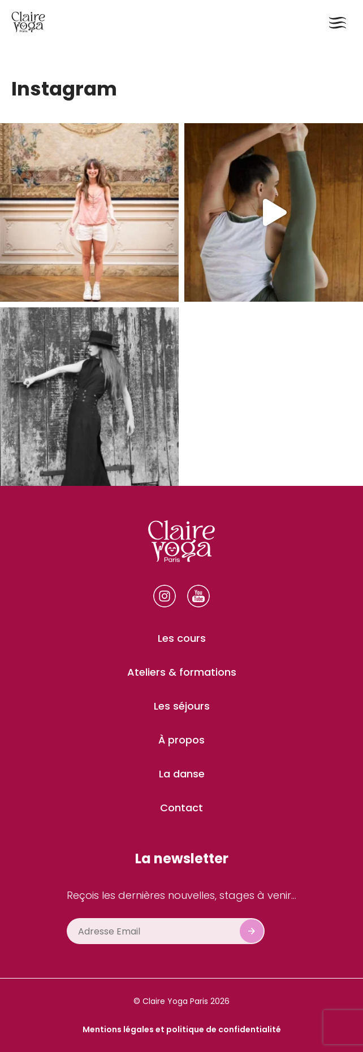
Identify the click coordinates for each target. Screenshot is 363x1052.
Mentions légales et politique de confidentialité (182, 1029)
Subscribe (251, 931)
